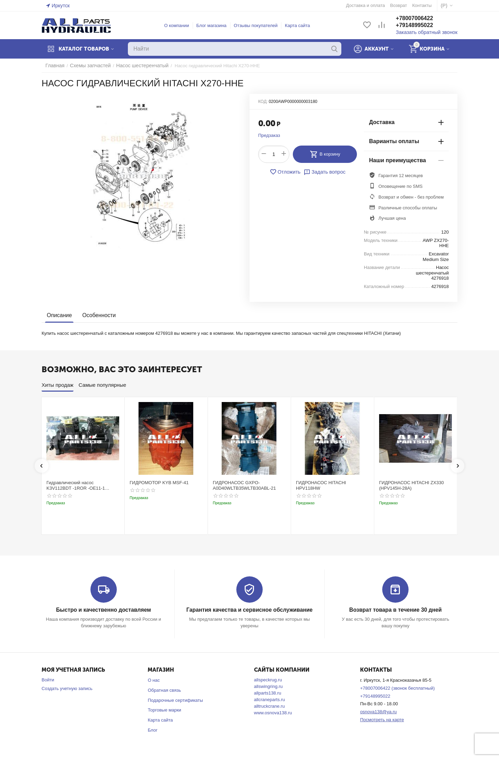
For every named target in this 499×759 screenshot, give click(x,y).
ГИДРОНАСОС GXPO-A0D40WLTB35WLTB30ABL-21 (244, 485)
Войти (48, 679)
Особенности (97, 316)
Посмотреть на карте (382, 719)
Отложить (286, 171)
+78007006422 (420, 18)
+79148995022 (420, 25)
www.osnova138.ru (273, 712)
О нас (154, 679)
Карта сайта (300, 25)
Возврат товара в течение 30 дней (395, 610)
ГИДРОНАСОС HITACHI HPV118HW (321, 485)
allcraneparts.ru (269, 699)
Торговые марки (164, 709)
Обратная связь (164, 689)
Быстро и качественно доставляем (103, 610)
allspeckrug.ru (268, 679)
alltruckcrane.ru (269, 705)
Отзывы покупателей (259, 25)
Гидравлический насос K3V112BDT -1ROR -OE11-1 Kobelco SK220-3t (75, 485)
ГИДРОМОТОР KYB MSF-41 (159, 482)
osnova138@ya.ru (378, 711)
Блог (152, 729)
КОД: (263, 101)
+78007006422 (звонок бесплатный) (397, 687)
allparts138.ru (267, 692)
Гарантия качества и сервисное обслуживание (249, 610)
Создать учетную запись (67, 688)
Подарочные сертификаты (175, 700)
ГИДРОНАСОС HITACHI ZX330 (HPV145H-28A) (411, 485)
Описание (59, 316)
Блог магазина (215, 25)
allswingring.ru (268, 686)
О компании (179, 25)
